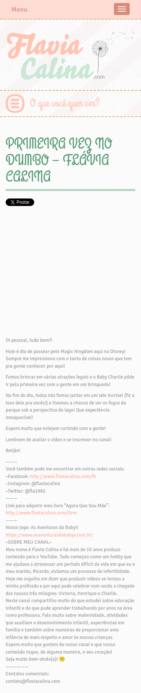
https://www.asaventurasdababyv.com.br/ (49, 535)
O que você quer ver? (65, 103)
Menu (19, 9)
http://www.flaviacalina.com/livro (41, 513)
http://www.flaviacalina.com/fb (63, 477)
